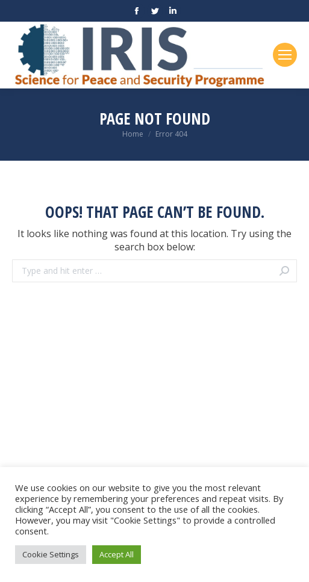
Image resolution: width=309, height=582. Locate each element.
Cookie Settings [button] (50, 554)
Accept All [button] (116, 554)
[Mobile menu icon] (285, 55)
